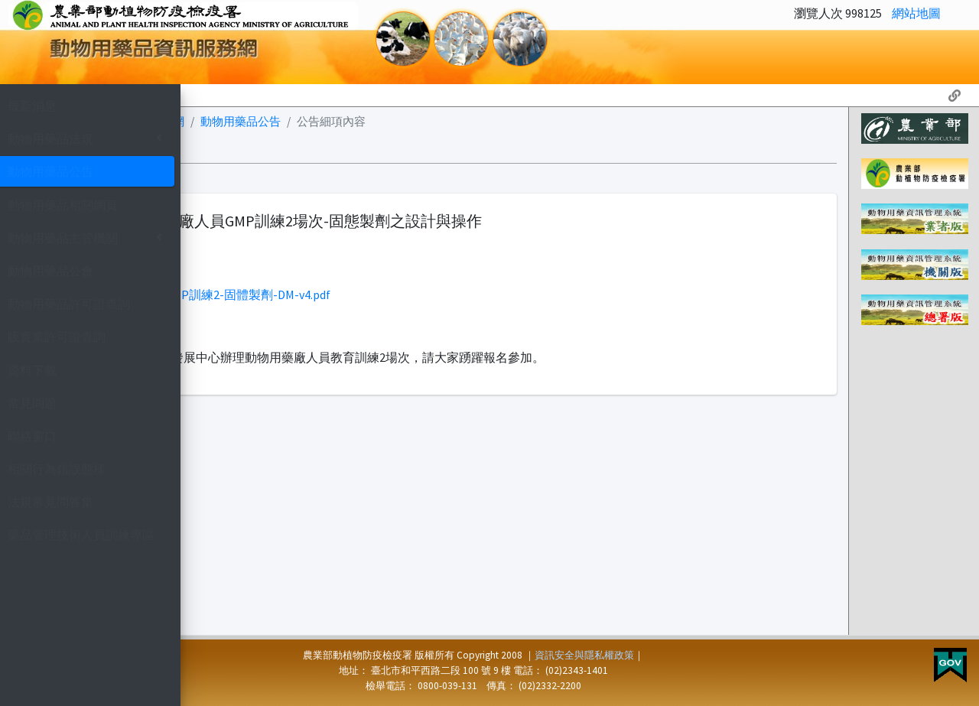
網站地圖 (916, 13)
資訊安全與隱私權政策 (680, 655)
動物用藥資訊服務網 (324, 121)
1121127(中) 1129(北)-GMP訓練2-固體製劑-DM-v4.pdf (381, 294)
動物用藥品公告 (432, 121)
